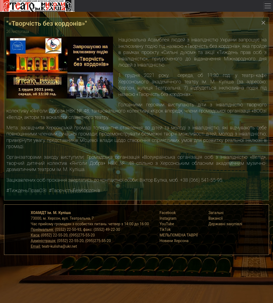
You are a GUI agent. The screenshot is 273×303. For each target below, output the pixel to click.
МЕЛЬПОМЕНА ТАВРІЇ (179, 235)
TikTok (165, 229)
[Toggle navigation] (267, 6)
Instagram (168, 218)
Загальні (216, 213)
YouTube (167, 224)
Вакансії (215, 218)
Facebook (168, 213)
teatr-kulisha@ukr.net (59, 246)
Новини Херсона (174, 241)
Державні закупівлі (225, 224)
